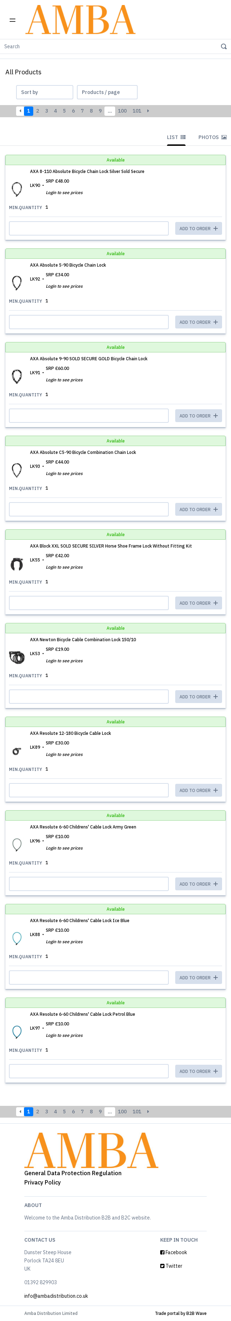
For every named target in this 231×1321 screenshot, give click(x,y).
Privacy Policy (42, 1182)
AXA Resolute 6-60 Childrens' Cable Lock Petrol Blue (82, 1014)
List (176, 137)
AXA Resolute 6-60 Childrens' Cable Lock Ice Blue (79, 920)
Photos (212, 137)
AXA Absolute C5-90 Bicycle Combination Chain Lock (83, 452)
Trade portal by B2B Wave (181, 1313)
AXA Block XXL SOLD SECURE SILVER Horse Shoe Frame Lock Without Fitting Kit (111, 546)
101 (137, 111)
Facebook (173, 1252)
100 (122, 111)
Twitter (171, 1266)
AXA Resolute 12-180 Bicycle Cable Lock (70, 733)
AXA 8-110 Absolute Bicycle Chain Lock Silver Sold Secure (87, 171)
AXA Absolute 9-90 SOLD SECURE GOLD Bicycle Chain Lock (88, 358)
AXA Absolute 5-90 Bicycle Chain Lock (68, 265)
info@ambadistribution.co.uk (56, 1296)
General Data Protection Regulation (73, 1173)
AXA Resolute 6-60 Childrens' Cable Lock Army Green (83, 827)
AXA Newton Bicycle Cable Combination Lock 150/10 (83, 639)
